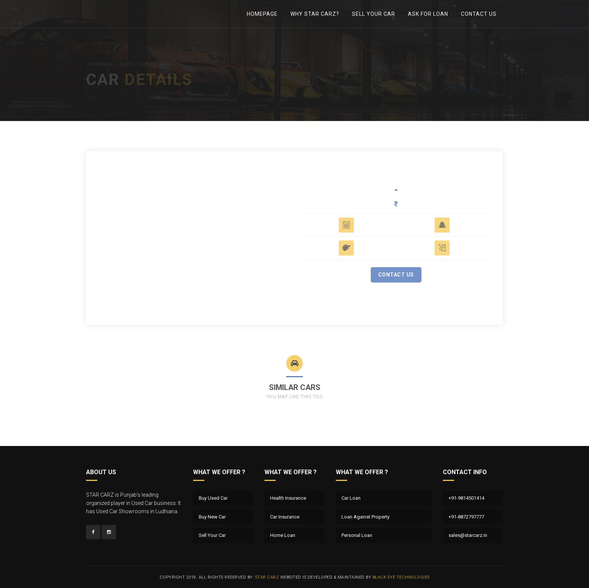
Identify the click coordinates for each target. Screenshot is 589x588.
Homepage (262, 14)
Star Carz (267, 577)
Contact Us (479, 14)
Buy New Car (212, 517)
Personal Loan (356, 535)
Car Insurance (284, 517)
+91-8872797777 (466, 517)
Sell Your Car (373, 14)
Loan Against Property (365, 517)
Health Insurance (288, 498)
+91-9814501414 (466, 498)
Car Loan (351, 498)
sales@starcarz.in (468, 535)
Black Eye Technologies (401, 577)
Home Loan (282, 535)
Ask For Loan (428, 14)
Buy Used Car (213, 498)
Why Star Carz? (314, 14)
